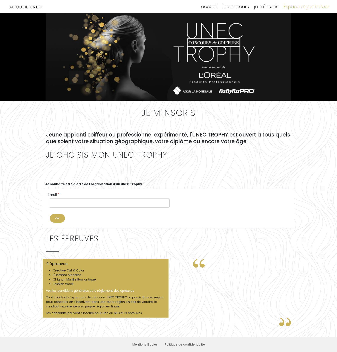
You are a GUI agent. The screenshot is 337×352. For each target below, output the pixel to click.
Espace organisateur (306, 6)
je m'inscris (266, 6)
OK (57, 218)
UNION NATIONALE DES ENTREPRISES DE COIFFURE (25, 7)
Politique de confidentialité (185, 344)
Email (53, 194)
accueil (209, 6)
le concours (236, 6)
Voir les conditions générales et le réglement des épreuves (90, 290)
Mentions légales (145, 344)
